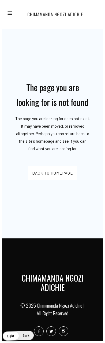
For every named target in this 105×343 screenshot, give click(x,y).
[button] (18, 336)
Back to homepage (52, 173)
